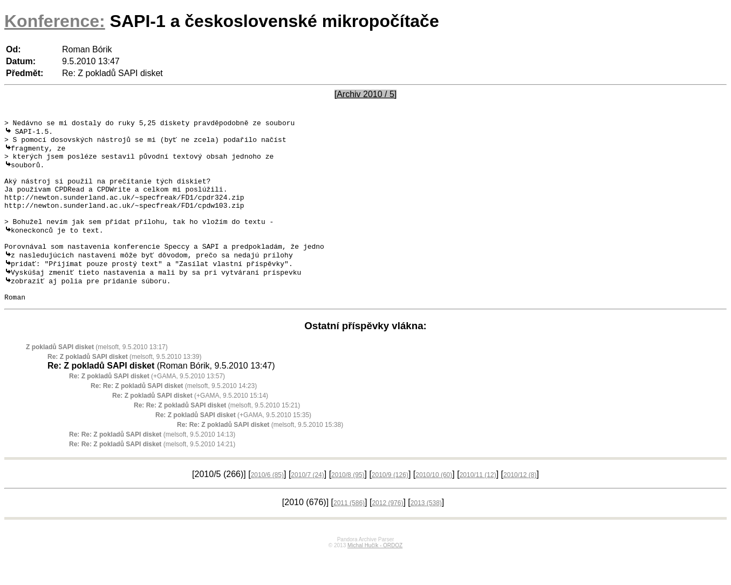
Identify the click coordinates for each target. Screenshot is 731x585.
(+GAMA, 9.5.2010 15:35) (233, 446)
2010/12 (519, 506)
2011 (349, 534)
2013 (426, 534)
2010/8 (347, 506)
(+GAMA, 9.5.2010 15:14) (190, 427)
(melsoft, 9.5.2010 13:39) (124, 388)
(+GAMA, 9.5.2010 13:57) (147, 407)
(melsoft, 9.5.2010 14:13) (152, 466)
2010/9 (390, 506)
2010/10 (433, 506)
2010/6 (267, 506)
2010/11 (478, 506)
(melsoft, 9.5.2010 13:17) (97, 378)
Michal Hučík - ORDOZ (374, 577)
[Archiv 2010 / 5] (365, 94)
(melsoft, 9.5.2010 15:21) (217, 436)
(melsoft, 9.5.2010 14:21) (152, 475)
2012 (387, 534)
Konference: (54, 21)
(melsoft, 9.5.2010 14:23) (174, 417)
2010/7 (307, 506)
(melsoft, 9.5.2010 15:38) (260, 456)
